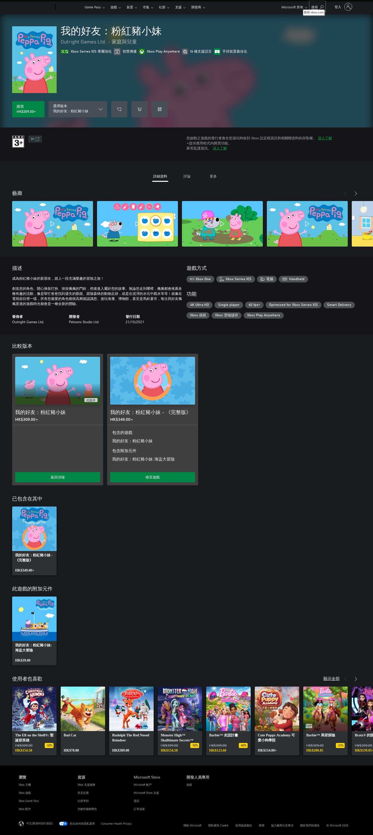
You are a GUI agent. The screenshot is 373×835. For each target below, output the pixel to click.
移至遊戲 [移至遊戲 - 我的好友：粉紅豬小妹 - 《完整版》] (153, 477)
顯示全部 (331, 678)
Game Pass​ (93, 7)
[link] (34, 541)
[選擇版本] (78, 109)
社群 (162, 7)
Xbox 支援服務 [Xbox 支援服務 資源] (86, 784)
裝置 (130, 7)
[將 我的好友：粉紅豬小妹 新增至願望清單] (119, 109)
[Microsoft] (36, 7)
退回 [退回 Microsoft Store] (136, 800)
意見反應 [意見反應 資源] (83, 792)
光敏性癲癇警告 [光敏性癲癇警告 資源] (87, 808)
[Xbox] (69, 7)
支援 (178, 7)
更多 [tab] (213, 176)
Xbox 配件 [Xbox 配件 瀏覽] (25, 808)
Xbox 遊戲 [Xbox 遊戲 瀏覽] (25, 792)
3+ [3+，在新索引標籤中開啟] (35, 139)
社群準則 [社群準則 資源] (83, 800)
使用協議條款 (243, 825)
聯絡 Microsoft (192, 825)
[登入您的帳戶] (343, 7)
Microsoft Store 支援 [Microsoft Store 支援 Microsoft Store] (146, 792)
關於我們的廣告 (310, 825)
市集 (146, 7)
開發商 (196, 7)
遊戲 (113, 7)
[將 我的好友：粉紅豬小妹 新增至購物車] (139, 109)
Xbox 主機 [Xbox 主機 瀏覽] (25, 784)
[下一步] (356, 193)
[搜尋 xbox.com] (317, 6)
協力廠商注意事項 (282, 825)
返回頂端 (58, 477)
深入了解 (325, 138)
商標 (261, 825)
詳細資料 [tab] (160, 176)
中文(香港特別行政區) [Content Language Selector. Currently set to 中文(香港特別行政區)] (39, 823)
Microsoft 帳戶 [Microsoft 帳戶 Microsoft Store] (143, 784)
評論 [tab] (187, 176)
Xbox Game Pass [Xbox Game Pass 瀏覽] (29, 800)
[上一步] (346, 193)
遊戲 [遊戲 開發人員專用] (189, 784)
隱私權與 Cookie (218, 825)
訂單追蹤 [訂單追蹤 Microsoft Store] (139, 808)
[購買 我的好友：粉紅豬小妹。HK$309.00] (28, 109)
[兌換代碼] (160, 109)
